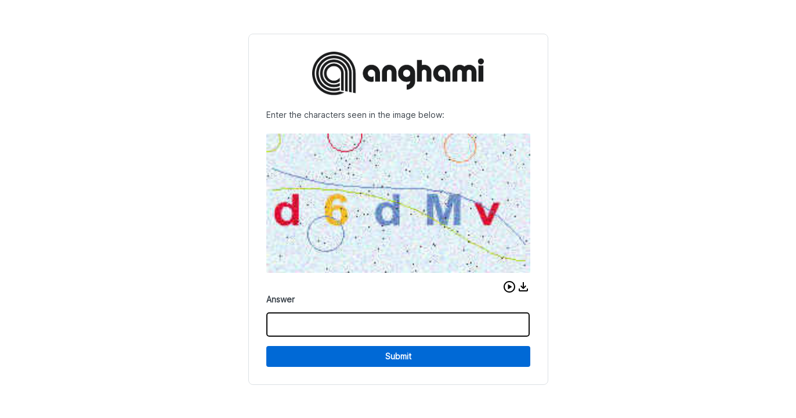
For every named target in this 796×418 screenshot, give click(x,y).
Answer (280, 299)
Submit (398, 356)
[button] (509, 287)
